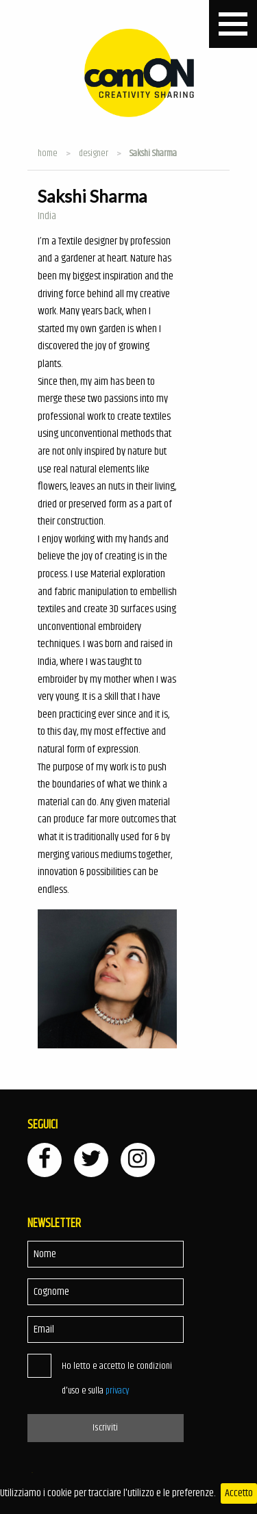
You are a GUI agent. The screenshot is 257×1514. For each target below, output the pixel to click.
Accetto (239, 1493)
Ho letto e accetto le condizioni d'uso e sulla (117, 1378)
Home (48, 153)
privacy (117, 1390)
